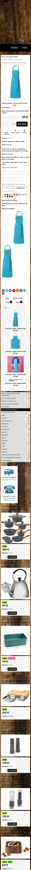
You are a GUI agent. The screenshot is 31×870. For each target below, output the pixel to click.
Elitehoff (5, 441)
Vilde (3, 446)
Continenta (16, 406)
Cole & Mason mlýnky (16, 398)
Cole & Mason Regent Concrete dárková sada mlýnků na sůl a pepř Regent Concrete (14, 778)
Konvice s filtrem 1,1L (8, 563)
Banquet (16, 452)
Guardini (4, 426)
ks (4, 557)
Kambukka (16, 423)
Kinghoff (5, 432)
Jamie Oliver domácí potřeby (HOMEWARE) (16, 394)
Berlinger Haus (16, 421)
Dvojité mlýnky (6, 460)
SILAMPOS (16, 418)
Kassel (16, 443)
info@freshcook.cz (21, 188)
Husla (3, 438)
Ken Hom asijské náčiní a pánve (16, 457)
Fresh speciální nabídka (9, 410)
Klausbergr (16, 429)
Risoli (16, 415)
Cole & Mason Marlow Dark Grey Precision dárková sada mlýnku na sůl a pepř (15, 725)
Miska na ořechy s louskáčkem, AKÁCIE (15, 830)
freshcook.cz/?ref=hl (15, 464)
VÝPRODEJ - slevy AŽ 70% (9, 401)
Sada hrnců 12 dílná (9, 506)
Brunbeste (16, 435)
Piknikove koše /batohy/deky (16, 454)
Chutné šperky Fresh (8, 412)
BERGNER (4, 449)
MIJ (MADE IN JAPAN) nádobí (10, 404)
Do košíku (22, 124)
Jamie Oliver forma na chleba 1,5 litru (15, 619)
